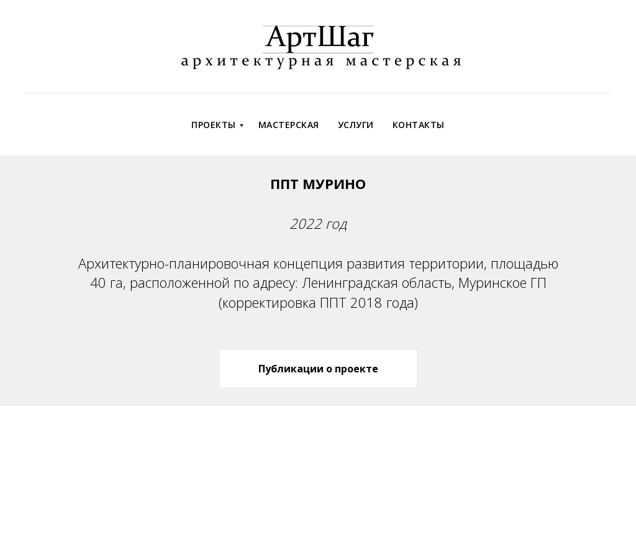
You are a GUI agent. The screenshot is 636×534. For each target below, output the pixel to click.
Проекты (213, 125)
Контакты (419, 125)
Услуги (356, 125)
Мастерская (288, 125)
